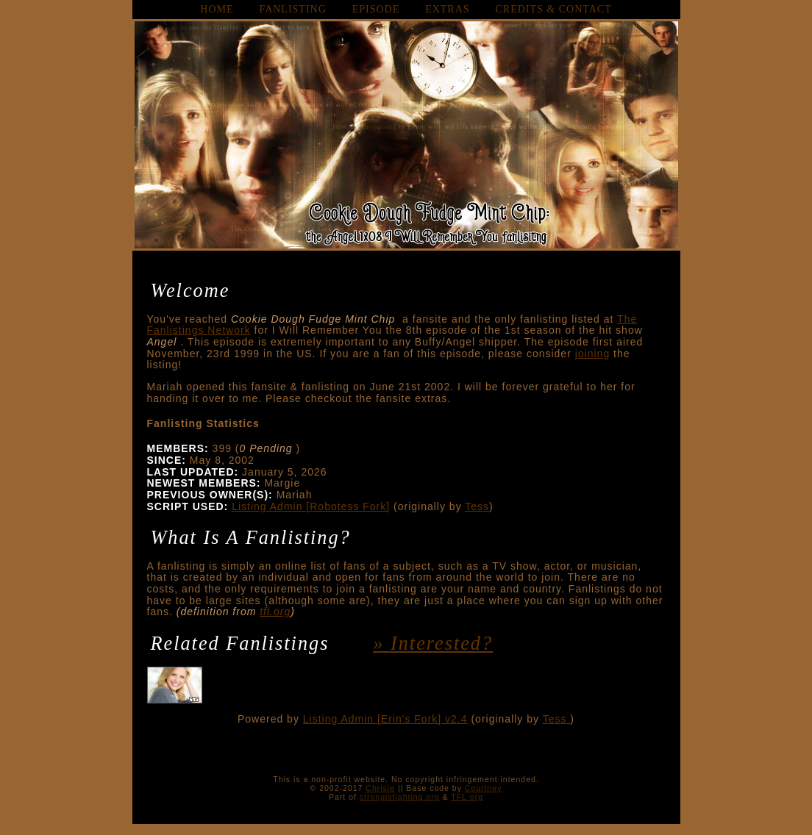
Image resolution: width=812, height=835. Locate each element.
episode (376, 9)
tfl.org (275, 611)
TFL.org (467, 796)
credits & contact (554, 9)
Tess (477, 506)
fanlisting (292, 9)
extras (447, 9)
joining (592, 353)
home (216, 9)
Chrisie (380, 788)
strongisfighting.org (400, 796)
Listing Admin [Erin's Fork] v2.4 (385, 719)
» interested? (433, 643)
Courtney (483, 788)
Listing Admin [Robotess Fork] (311, 506)
